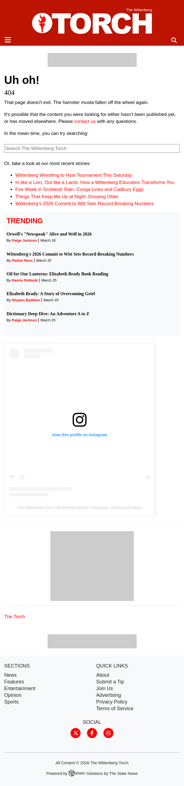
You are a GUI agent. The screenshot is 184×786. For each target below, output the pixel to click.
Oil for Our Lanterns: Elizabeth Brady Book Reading (57, 273)
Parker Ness (22, 260)
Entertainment (19, 688)
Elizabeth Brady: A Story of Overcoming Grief (51, 293)
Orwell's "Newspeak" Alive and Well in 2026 (49, 234)
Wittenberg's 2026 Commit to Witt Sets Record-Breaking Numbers (84, 203)
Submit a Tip (110, 682)
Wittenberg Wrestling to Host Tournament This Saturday (73, 175)
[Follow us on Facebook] (92, 733)
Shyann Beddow (26, 300)
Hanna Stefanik (25, 280)
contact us (85, 121)
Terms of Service (115, 708)
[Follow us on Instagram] (108, 733)
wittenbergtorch (74, 507)
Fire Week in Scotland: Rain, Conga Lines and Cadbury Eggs (79, 189)
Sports (11, 702)
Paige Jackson (24, 240)
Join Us (104, 688)
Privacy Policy (111, 702)
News (10, 675)
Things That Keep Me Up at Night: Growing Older (67, 196)
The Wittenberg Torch (35, 507)
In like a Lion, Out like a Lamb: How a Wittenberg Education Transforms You (95, 182)
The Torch (14, 616)
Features (14, 682)
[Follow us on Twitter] (75, 733)
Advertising (108, 695)
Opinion (12, 695)
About (102, 675)
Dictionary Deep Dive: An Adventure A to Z (48, 313)
